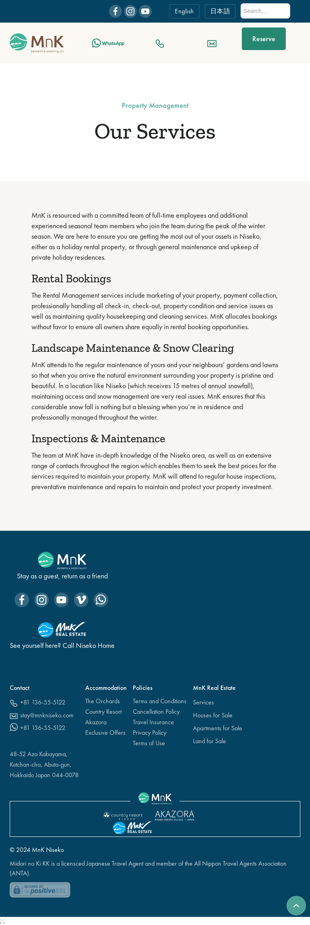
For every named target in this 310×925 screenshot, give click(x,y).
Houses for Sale (212, 715)
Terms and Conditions (159, 701)
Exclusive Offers (105, 732)
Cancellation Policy (156, 711)
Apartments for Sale (217, 728)
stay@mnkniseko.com (46, 715)
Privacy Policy (149, 732)
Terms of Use (149, 743)
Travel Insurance (153, 722)
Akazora (96, 722)
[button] (295, 43)
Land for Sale (209, 741)
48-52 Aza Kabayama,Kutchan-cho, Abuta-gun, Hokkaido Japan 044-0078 (44, 764)
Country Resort (103, 711)
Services (203, 702)
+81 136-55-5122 (42, 702)
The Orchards (102, 701)
